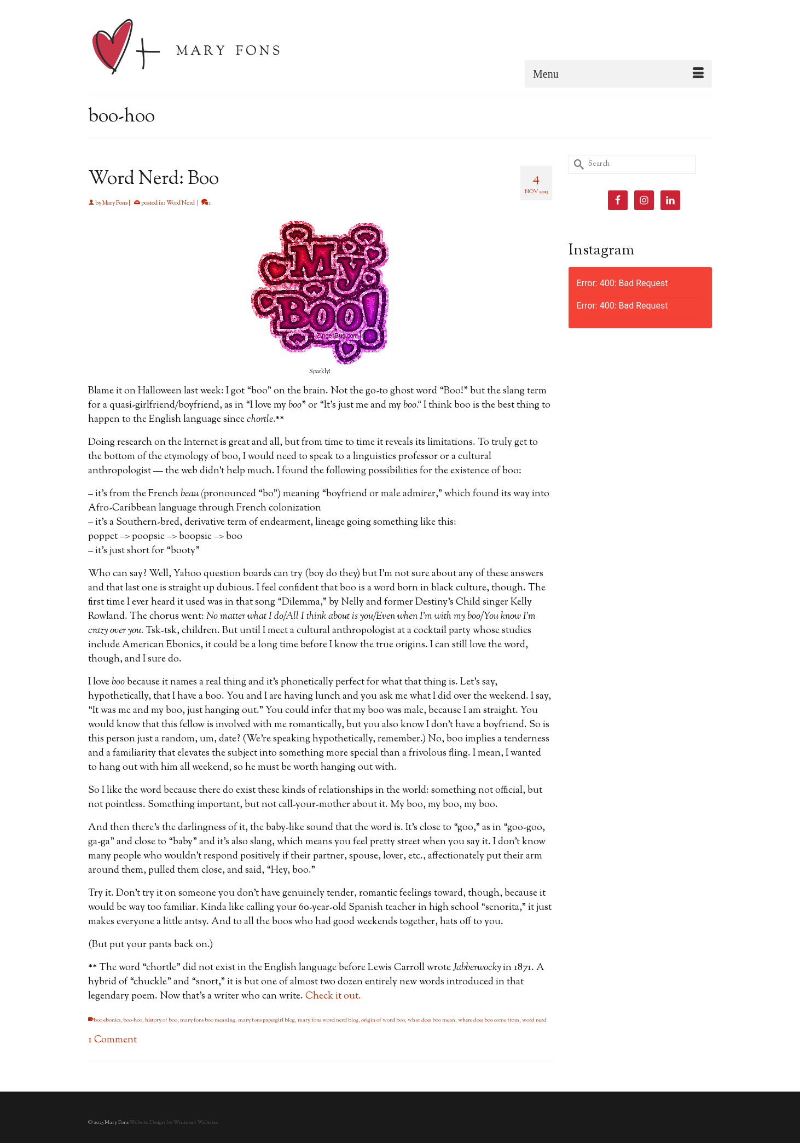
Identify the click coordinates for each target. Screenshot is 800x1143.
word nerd (534, 1020)
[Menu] (618, 74)
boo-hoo (132, 1020)
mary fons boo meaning (207, 1020)
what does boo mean (431, 1020)
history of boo (161, 1020)
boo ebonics (107, 1020)
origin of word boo (383, 1020)
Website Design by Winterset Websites (174, 1122)
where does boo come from (488, 1020)
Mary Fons (114, 203)
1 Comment (112, 1040)
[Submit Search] (577, 164)
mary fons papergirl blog (266, 1020)
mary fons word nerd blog (328, 1020)
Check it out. (334, 996)
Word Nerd (180, 203)
